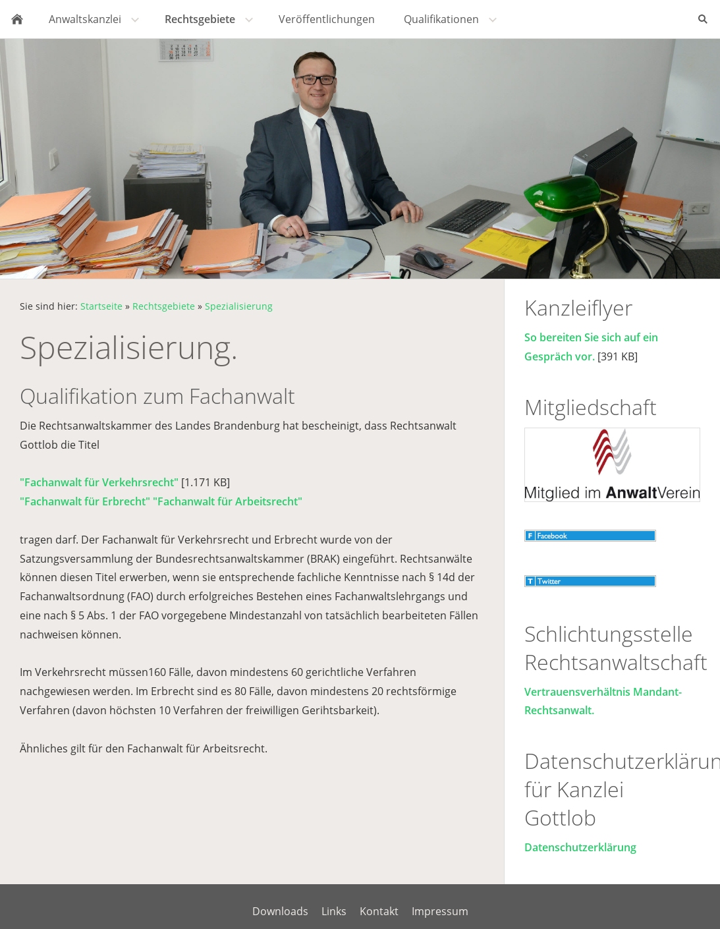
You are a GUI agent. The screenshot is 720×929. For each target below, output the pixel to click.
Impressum (440, 911)
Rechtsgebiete (163, 306)
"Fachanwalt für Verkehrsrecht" (99, 482)
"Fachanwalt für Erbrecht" (85, 501)
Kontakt (379, 911)
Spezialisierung (239, 306)
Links (333, 911)
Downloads (280, 911)
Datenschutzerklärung (580, 847)
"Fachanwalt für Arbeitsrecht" (227, 501)
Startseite (101, 306)
